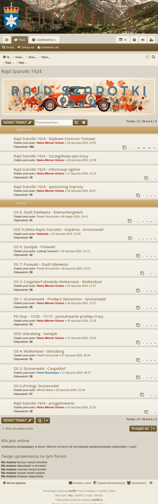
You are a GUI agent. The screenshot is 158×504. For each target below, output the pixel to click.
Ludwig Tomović (47, 245)
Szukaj (10, 47)
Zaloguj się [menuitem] (144, 41)
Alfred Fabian (45, 384)
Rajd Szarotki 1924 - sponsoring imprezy (48, 181)
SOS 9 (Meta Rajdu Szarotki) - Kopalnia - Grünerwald (58, 224)
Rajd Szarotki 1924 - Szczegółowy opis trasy (51, 150)
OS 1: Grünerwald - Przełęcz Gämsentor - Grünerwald (60, 293)
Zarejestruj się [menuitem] (152, 41)
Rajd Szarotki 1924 (21, 66)
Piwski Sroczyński (47, 211)
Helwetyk (43, 228)
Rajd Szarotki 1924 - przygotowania (44, 397)
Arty (70, 490)
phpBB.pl (97, 494)
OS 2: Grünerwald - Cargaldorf (40, 363)
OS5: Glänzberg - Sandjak (35, 328)
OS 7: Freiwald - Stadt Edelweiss (41, 259)
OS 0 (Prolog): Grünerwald (36, 380)
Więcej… (7, 41)
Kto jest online (15, 435)
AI (123, 40)
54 (138, 142)
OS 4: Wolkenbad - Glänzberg (39, 345)
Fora (22, 40)
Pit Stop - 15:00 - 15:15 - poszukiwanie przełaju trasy (58, 311)
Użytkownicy (45, 40)
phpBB (72, 485)
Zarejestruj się (50, 47)
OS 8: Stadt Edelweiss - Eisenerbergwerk (48, 206)
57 (154, 142)
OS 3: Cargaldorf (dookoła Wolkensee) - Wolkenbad (58, 276)
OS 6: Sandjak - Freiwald (34, 241)
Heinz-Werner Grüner (50, 137)
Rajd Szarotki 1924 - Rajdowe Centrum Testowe (54, 133)
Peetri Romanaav (48, 367)
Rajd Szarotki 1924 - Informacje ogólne (47, 164)
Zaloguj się (27, 47)
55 (144, 142)
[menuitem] (134, 40)
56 (149, 142)
